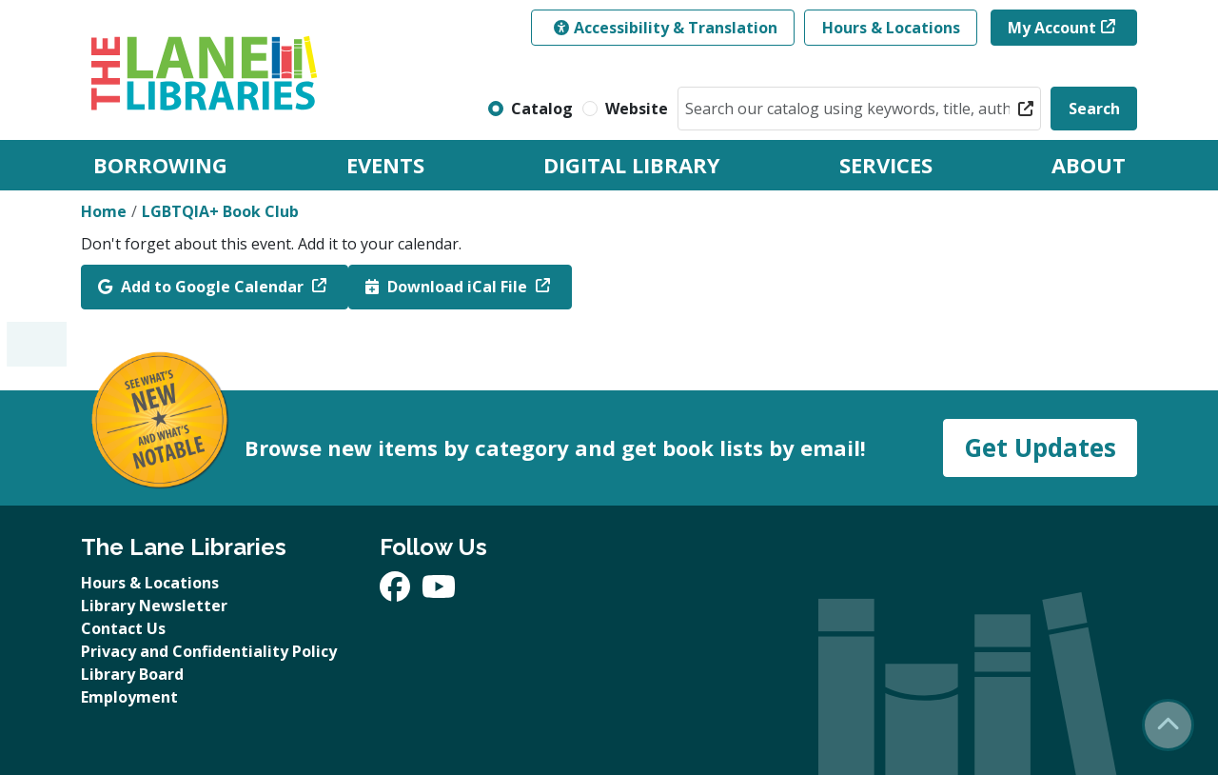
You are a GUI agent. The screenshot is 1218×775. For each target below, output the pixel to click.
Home (104, 211)
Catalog (542, 108)
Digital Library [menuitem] (631, 164)
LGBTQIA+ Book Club (220, 211)
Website (636, 108)
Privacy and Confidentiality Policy (209, 651)
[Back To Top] (1168, 725)
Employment (129, 696)
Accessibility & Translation (665, 27)
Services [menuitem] (886, 164)
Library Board (132, 674)
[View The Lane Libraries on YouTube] (439, 592)
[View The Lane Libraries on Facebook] (397, 592)
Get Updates (1040, 447)
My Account (1052, 27)
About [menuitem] (1088, 164)
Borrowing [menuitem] (160, 164)
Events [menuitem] (385, 164)
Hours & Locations (891, 27)
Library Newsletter (154, 605)
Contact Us (123, 628)
